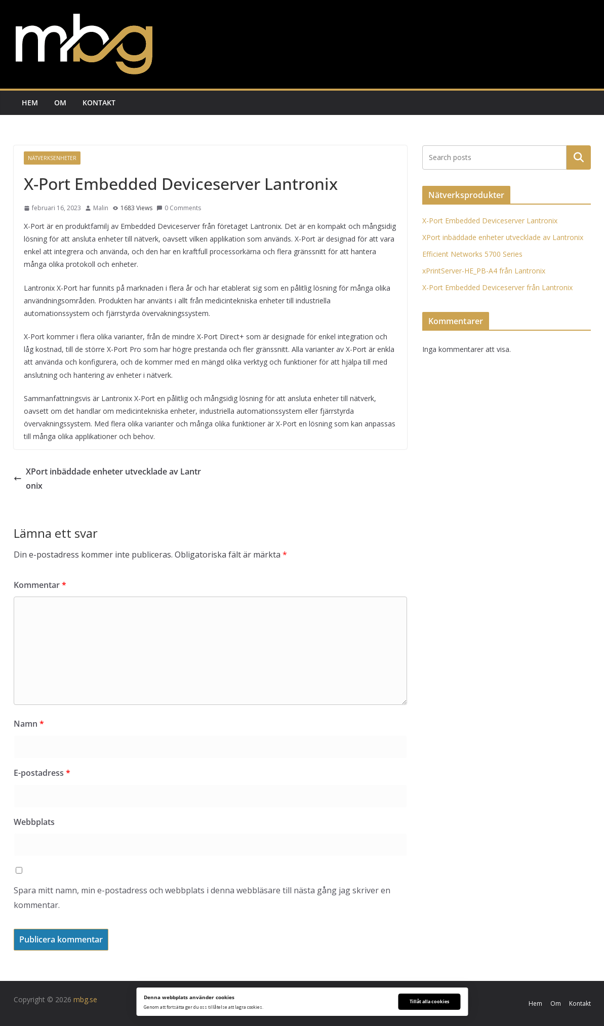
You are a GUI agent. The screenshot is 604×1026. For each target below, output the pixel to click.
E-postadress (42, 772)
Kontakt (99, 102)
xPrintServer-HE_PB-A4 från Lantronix (483, 270)
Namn (29, 723)
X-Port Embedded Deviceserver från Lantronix (497, 287)
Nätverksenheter (52, 158)
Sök (579, 157)
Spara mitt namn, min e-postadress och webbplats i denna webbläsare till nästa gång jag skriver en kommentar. (202, 898)
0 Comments (178, 208)
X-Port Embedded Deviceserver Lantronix (489, 220)
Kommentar (40, 584)
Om (60, 102)
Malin (100, 208)
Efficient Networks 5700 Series (472, 254)
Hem (30, 102)
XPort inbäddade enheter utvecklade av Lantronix (107, 479)
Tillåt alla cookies (429, 1001)
